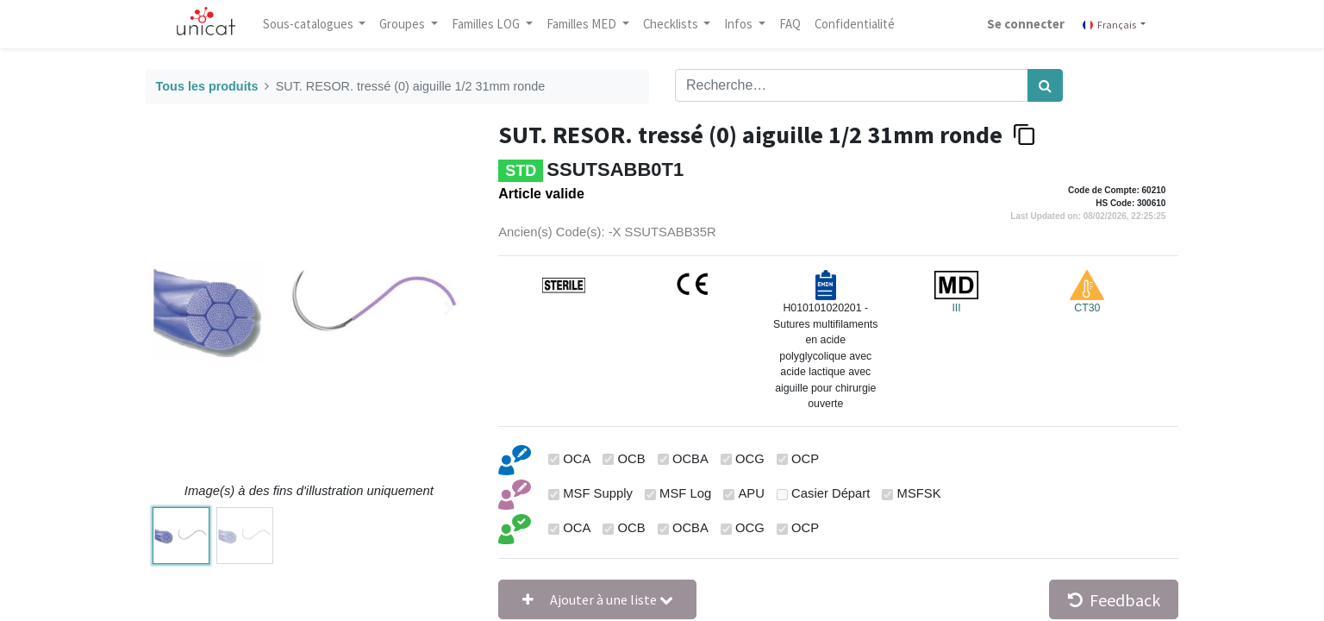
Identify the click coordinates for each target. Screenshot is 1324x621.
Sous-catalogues (318, 24)
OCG (750, 459)
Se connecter (1017, 24)
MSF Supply (598, 493)
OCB (632, 459)
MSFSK (919, 493)
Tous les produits (207, 86)
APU (751, 493)
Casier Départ (830, 493)
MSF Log (685, 493)
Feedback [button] (1114, 600)
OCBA (690, 459)
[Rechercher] (1045, 85)
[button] (597, 599)
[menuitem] (799, 24)
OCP (805, 459)
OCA (576, 459)
